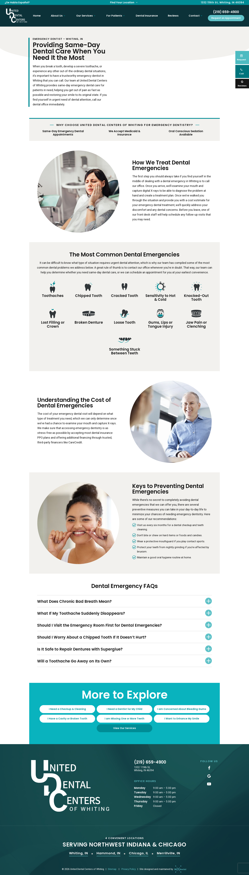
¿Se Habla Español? (17, 2)
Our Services (85, 14)
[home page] (15, 14)
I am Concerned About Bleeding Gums (181, 706)
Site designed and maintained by (162, 866)
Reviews (173, 14)
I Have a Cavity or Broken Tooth (67, 716)
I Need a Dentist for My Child (124, 706)
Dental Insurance (146, 14)
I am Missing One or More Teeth (124, 716)
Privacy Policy (128, 866)
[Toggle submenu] (63, 14)
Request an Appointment (226, 16)
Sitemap (112, 866)
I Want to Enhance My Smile (181, 716)
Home (35, 14)
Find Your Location (124, 2)
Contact (195, 14)
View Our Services (124, 726)
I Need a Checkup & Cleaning (67, 706)
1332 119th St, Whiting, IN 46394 (222, 2)
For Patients (115, 14)
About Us (57, 14)
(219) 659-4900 (226, 10)
